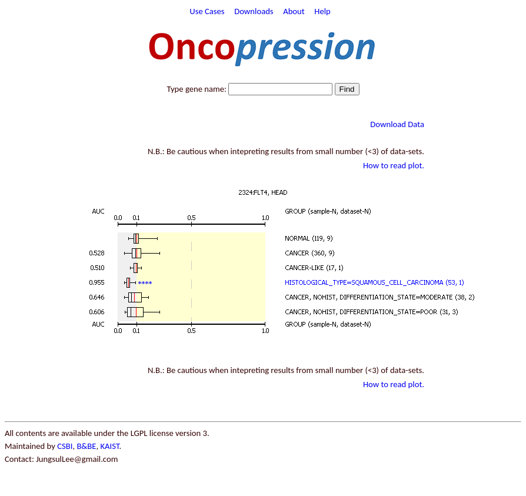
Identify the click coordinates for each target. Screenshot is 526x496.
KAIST (109, 446)
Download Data (397, 124)
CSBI (64, 446)
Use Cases (206, 11)
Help (322, 11)
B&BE (86, 446)
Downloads (253, 11)
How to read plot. (393, 165)
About (294, 11)
